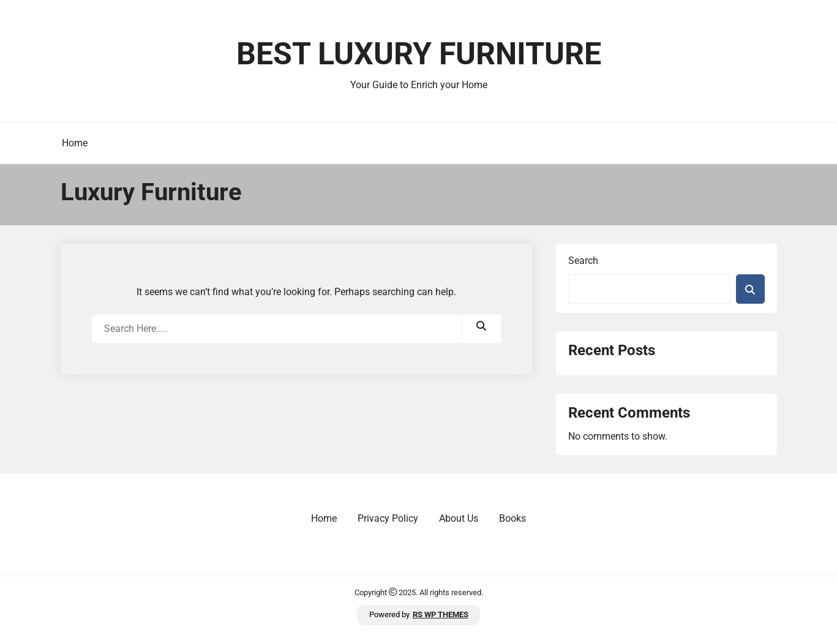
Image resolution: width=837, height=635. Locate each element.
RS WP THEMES (440, 614)
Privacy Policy (388, 518)
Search (583, 260)
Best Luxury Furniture (418, 54)
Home (75, 143)
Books (512, 518)
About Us (458, 518)
